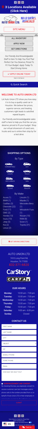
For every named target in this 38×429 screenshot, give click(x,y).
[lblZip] (19, 349)
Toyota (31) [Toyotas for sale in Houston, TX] (25, 225)
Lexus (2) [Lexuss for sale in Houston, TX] (7, 228)
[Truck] (27, 172)
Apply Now (19, 43)
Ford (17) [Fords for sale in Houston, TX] (7, 209)
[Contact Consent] (2, 383)
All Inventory (19, 38)
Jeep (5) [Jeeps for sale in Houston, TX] (6, 222)
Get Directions (19, 49)
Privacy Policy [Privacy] (26, 419)
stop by (30, 131)
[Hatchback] (10, 179)
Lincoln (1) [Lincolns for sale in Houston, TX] (24, 197)
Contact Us (19, 419)
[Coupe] (10, 172)
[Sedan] (10, 187)
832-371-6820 (19, 265)
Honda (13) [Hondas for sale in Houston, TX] (8, 215)
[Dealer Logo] (19, 19)
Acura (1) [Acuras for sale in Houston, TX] (7, 197)
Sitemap (16, 422)
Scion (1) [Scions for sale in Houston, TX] (24, 222)
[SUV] (27, 165)
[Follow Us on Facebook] (15, 2)
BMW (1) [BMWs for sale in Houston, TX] (7, 200)
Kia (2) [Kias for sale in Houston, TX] (6, 225)
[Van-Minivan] (27, 179)
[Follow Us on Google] (19, 2)
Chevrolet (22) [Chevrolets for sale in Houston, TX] (9, 206)
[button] (19, 84)
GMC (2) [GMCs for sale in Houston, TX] (6, 212)
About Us (14, 419)
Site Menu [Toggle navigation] (19, 29)
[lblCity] (19, 337)
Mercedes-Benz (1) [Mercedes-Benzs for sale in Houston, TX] (27, 205)
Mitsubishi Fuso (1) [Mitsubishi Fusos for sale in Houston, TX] (27, 211)
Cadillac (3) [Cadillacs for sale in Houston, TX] (8, 203)
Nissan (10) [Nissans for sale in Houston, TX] (25, 215)
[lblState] (19, 343)
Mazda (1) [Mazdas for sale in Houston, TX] (24, 200)
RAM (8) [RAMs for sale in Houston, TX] (23, 219)
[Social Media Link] (22, 2)
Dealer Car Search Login (18, 420)
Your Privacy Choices (25, 422)
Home (10, 419)
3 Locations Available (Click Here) (19, 9)
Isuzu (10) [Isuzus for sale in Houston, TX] (7, 219)
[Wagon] (27, 187)
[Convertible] (10, 165)
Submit (19, 403)
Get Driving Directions (19, 242)
